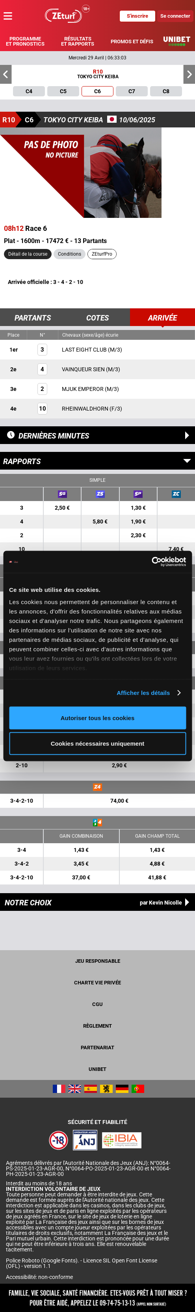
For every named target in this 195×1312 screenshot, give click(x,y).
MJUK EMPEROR (83, 389)
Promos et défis (132, 41)
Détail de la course (27, 254)
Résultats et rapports (77, 41)
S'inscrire (137, 16)
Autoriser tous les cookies (98, 717)
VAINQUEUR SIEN (84, 369)
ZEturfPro (102, 254)
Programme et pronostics (25, 41)
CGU (97, 1004)
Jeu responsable (97, 961)
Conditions (69, 254)
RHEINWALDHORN (86, 408)
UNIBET (97, 1069)
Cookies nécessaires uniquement (98, 743)
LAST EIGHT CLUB (85, 349)
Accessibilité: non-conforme (39, 1277)
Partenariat (97, 1047)
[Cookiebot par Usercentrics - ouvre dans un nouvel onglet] (151, 562)
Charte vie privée (97, 983)
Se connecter (175, 16)
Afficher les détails (143, 692)
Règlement (97, 1026)
